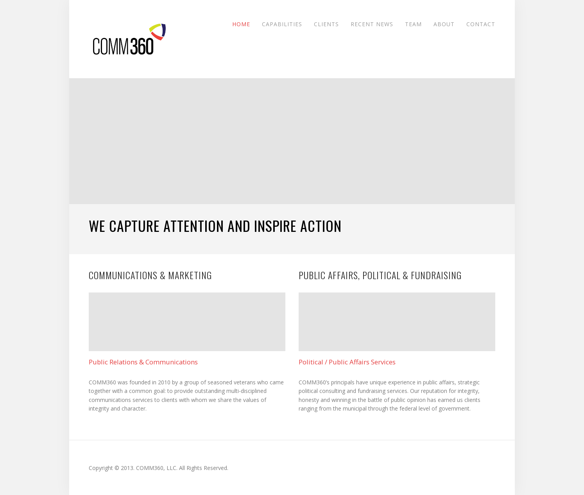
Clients (326, 23)
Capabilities (282, 23)
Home (241, 23)
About (444, 23)
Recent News (372, 23)
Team (413, 23)
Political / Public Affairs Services (347, 362)
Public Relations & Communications (143, 362)
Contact (480, 23)
